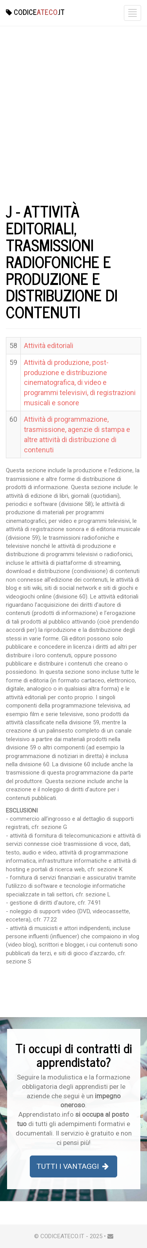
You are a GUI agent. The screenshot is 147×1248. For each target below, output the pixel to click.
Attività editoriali (48, 345)
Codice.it (35, 12)
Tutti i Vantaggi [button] (73, 1166)
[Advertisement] (73, 120)
